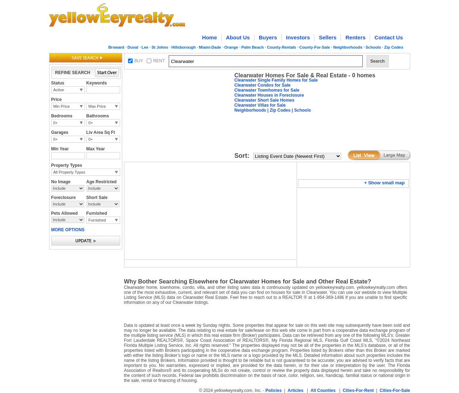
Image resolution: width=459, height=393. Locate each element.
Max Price (97, 106)
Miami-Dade (210, 47)
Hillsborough (183, 47)
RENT (159, 60)
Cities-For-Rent (358, 390)
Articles (295, 390)
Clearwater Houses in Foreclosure (269, 95)
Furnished (97, 220)
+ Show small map (384, 182)
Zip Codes (393, 47)
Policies (273, 390)
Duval (133, 47)
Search (377, 61)
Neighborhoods (347, 47)
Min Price (61, 106)
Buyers (268, 37)
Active (58, 90)
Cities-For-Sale (395, 390)
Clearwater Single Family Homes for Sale (276, 80)
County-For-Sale (314, 47)
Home (209, 37)
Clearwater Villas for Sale (260, 105)
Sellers (327, 37)
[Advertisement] (178, 116)
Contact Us (388, 37)
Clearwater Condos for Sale (263, 85)
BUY (138, 60)
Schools (373, 47)
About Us (238, 37)
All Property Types (69, 172)
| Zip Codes (278, 110)
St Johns (159, 47)
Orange (231, 47)
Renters (355, 37)
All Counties (323, 390)
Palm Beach (252, 47)
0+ (55, 123)
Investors (298, 37)
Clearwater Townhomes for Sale (267, 90)
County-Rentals (281, 47)
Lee (145, 47)
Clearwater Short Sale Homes (264, 100)
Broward (116, 47)
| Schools (300, 110)
